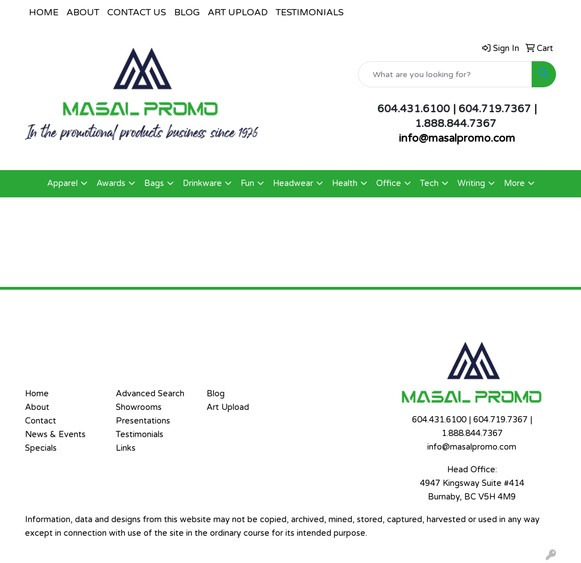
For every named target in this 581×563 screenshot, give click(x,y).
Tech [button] (429, 183)
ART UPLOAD (238, 12)
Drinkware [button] (202, 183)
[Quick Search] (445, 74)
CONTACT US (136, 12)
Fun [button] (247, 183)
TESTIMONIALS (310, 12)
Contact (40, 421)
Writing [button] (471, 183)
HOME (43, 12)
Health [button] (344, 183)
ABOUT (82, 12)
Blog (216, 394)
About (37, 407)
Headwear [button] (293, 183)
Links (126, 448)
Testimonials (139, 434)
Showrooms (139, 407)
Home (37, 394)
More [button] (514, 183)
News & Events (55, 434)
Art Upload (228, 407)
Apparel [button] (62, 183)
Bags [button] (154, 183)
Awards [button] (110, 183)
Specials (41, 448)
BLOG (187, 12)
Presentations (143, 421)
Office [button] (388, 183)
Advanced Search (150, 394)
